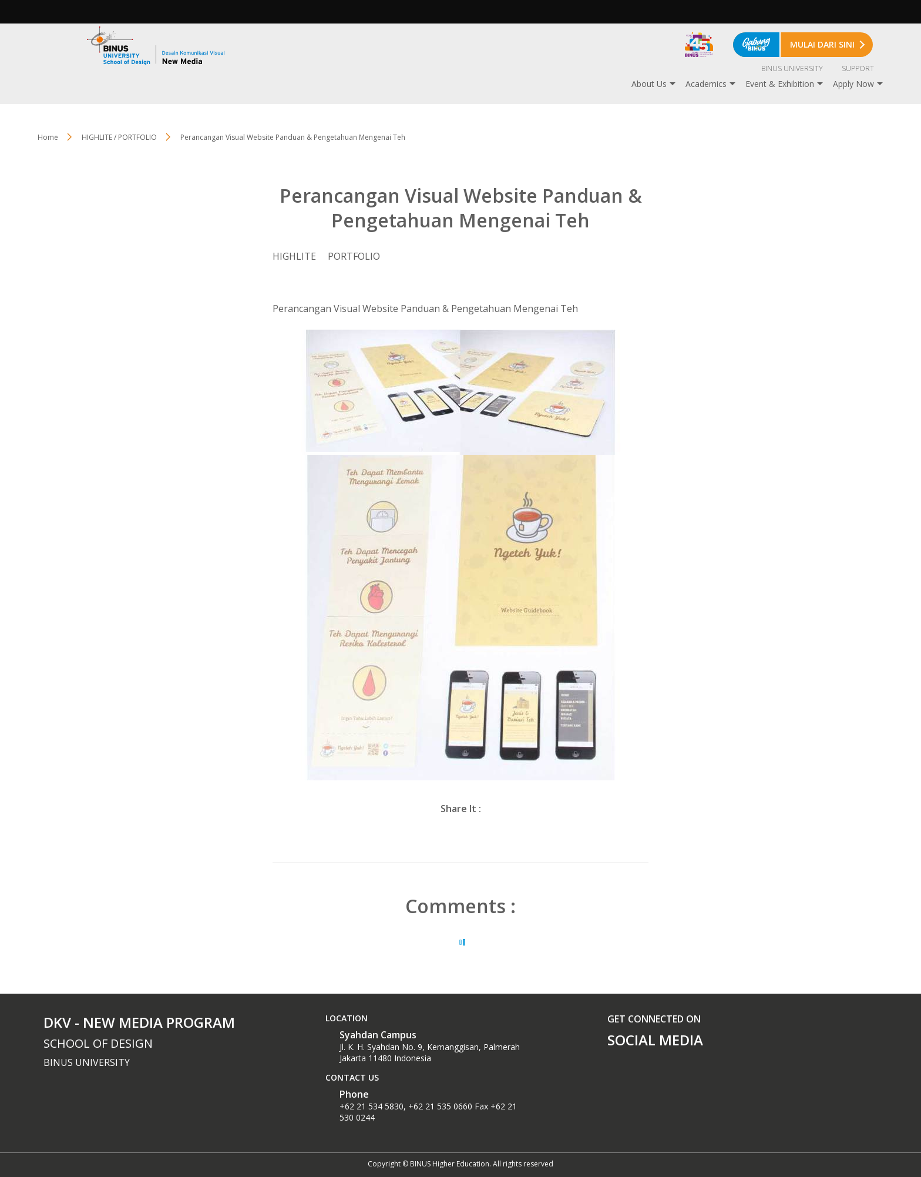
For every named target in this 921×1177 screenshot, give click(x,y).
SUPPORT (858, 68)
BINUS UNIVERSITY (792, 68)
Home (48, 137)
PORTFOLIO (354, 256)
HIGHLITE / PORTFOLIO (119, 137)
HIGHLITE (294, 256)
